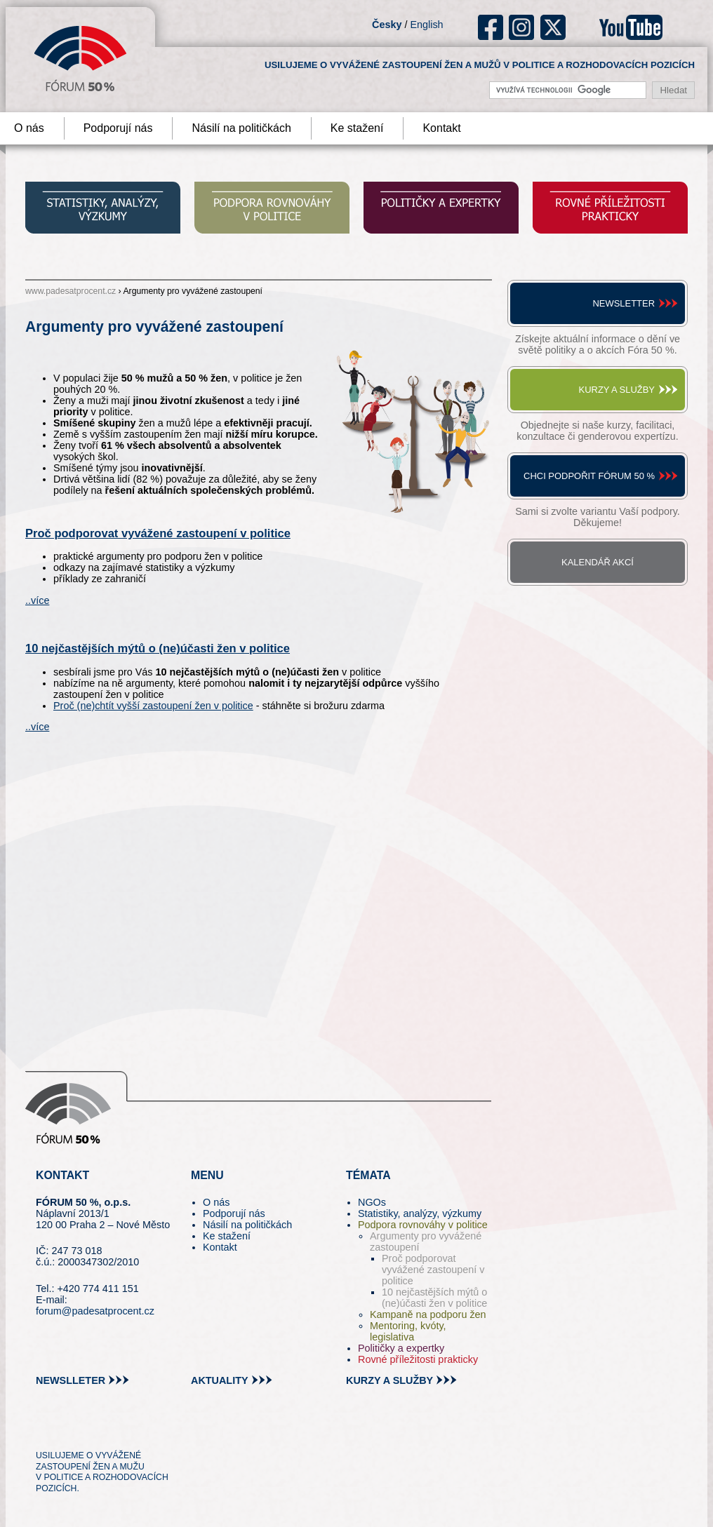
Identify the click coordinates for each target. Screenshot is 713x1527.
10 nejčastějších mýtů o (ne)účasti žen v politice (157, 648)
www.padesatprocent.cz (70, 291)
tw (45, 1429)
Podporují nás (118, 128)
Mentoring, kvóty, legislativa (408, 1331)
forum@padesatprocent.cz (95, 1311)
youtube (630, 27)
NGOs (372, 1202)
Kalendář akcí (597, 562)
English (426, 24)
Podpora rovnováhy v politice (423, 1224)
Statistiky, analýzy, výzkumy (419, 1213)
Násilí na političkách (241, 128)
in (114, 1429)
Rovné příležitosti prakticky (418, 1359)
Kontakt (441, 128)
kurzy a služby (389, 1380)
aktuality (219, 1380)
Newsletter (623, 303)
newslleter (70, 1380)
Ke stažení (357, 128)
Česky (386, 24)
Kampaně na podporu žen (428, 1314)
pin (68, 1429)
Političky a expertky (401, 1348)
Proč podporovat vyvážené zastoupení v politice (158, 533)
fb (491, 27)
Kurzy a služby (617, 389)
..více (37, 600)
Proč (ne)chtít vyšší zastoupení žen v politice (153, 705)
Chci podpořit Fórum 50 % (589, 476)
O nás (216, 1202)
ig (522, 27)
